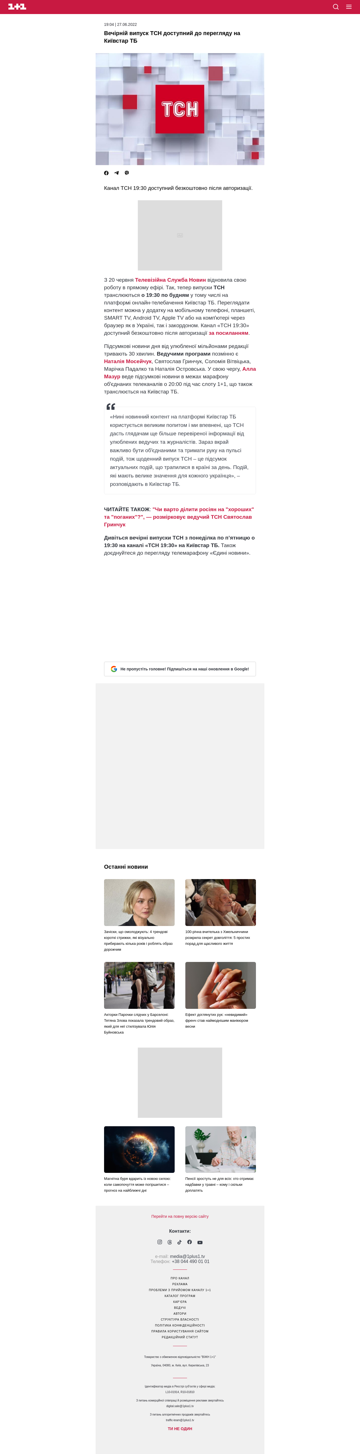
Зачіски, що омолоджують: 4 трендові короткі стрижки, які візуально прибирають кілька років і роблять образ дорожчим (138, 941)
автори (180, 1313)
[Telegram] (116, 173)
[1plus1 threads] (170, 1243)
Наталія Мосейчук (128, 361)
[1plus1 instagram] (160, 1243)
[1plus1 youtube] (199, 1242)
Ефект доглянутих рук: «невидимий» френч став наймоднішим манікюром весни (216, 1020)
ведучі (180, 1307)
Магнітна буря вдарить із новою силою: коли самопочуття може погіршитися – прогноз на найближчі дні (137, 1185)
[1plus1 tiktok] (179, 1243)
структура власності (180, 1319)
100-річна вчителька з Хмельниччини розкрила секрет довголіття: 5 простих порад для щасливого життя (217, 938)
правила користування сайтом (180, 1331)
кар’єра (180, 1301)
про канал (180, 1278)
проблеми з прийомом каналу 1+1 (180, 1290)
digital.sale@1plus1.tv (180, 1406)
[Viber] (127, 173)
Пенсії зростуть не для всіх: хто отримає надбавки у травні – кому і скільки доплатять (219, 1185)
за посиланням (228, 333)
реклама (180, 1284)
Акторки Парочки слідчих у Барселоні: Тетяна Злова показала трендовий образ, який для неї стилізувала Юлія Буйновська (139, 1023)
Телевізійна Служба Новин (170, 280)
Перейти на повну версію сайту (180, 1216)
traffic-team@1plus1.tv (180, 1420)
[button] (349, 7)
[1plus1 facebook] (189, 1243)
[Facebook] (106, 173)
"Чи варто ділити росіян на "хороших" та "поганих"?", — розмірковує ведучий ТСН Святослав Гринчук (179, 516)
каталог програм (180, 1296)
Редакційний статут (180, 1337)
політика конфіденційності (180, 1325)
